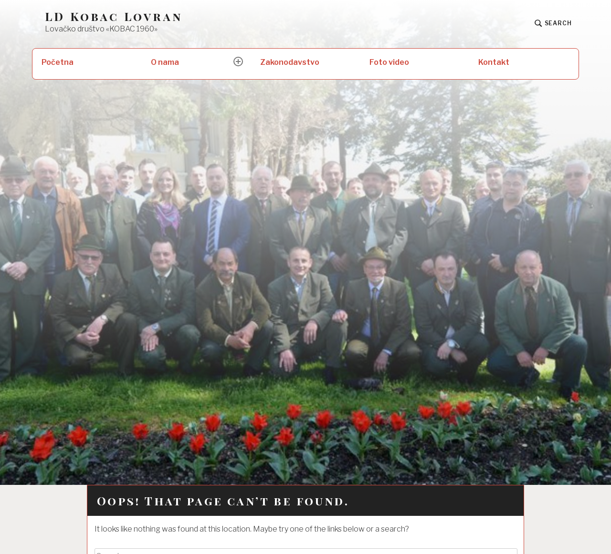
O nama (165, 62)
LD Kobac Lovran (113, 16)
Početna (58, 62)
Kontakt (493, 62)
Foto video (389, 62)
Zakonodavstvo (289, 62)
